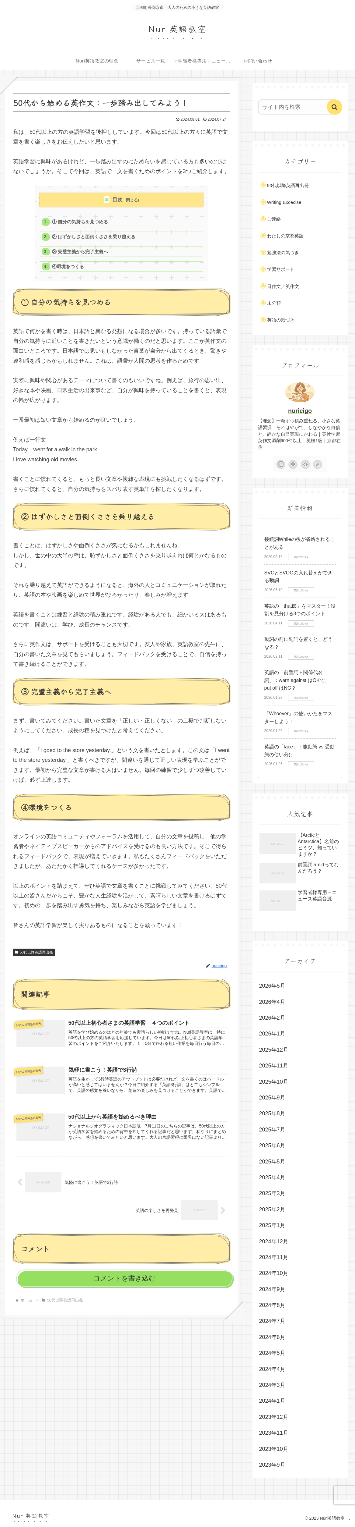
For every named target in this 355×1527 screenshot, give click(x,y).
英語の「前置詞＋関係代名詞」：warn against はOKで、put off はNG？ (296, 680)
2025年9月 (272, 1098)
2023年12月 (273, 1417)
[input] (297, 107)
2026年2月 (272, 1018)
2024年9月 (272, 1289)
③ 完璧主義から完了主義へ (81, 253)
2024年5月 (272, 1353)
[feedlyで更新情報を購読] (305, 464)
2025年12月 (273, 1050)
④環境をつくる (69, 269)
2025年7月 (272, 1130)
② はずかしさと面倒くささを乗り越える (94, 237)
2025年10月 (273, 1082)
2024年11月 (273, 1257)
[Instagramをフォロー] (280, 464)
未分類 (274, 303)
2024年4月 (272, 1369)
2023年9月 (272, 1465)
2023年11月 (273, 1433)
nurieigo (300, 410)
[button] (334, 107)
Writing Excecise (284, 202)
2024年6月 (272, 1337)
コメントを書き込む (124, 1282)
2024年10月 (273, 1273)
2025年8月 (272, 1113)
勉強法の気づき (283, 252)
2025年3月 (272, 1193)
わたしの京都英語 (285, 235)
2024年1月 (272, 1401)
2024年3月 (272, 1385)
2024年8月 (272, 1305)
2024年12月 (273, 1241)
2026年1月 (272, 1034)
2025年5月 (272, 1162)
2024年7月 (272, 1321)
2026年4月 (272, 1002)
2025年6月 (272, 1145)
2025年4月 (272, 1177)
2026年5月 (272, 986)
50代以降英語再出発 (34, 955)
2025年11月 (273, 1066)
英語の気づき (280, 319)
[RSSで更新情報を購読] (317, 464)
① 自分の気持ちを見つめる (81, 222)
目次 (117, 200)
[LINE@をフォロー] (293, 464)
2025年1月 (272, 1225)
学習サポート (280, 269)
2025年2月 (272, 1209)
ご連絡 (274, 219)
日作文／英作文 (283, 286)
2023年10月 (273, 1449)
